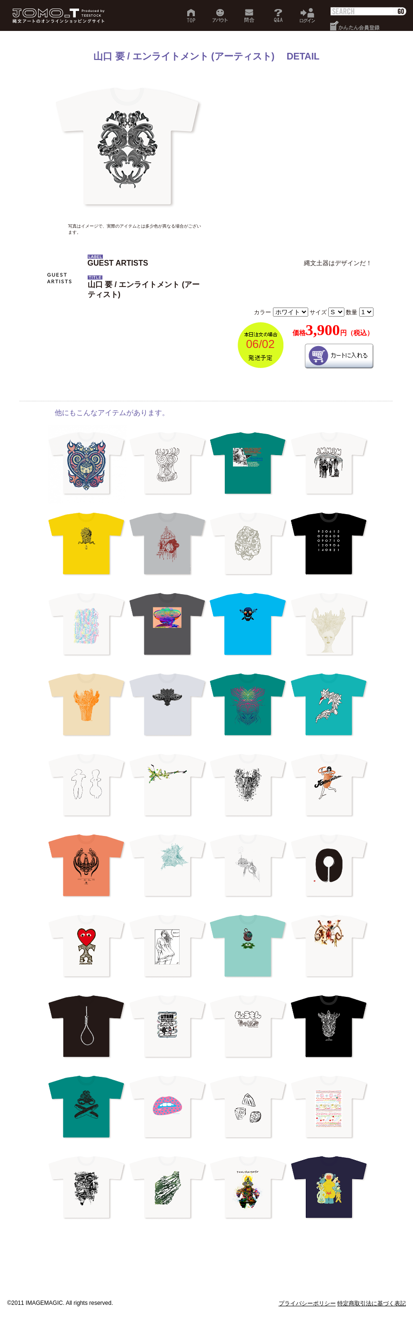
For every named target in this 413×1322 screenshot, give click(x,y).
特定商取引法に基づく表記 (371, 1303)
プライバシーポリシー (307, 1303)
